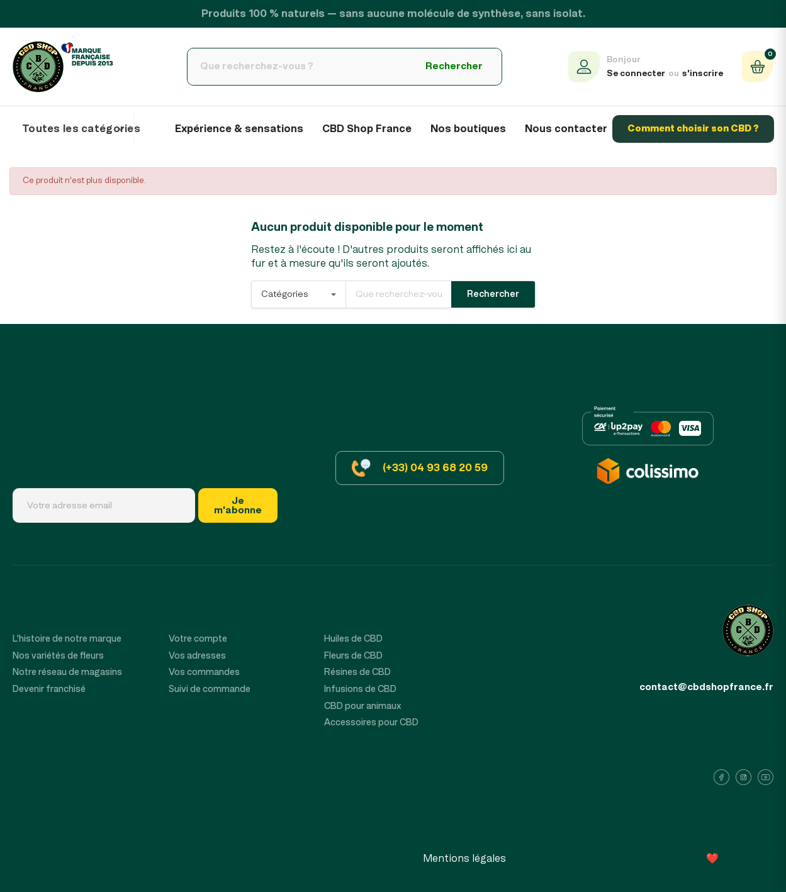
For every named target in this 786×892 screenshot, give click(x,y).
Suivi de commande (209, 689)
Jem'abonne (238, 505)
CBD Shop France (367, 129)
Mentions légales (464, 859)
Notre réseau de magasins (67, 672)
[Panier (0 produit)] (757, 66)
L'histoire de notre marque (67, 639)
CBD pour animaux (362, 706)
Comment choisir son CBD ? (693, 129)
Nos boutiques (468, 129)
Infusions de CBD (360, 689)
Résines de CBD (357, 672)
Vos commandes (204, 672)
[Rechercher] (297, 66)
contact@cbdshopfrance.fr (706, 687)
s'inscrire (702, 73)
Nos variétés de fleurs (58, 656)
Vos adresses (197, 656)
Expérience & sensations (239, 129)
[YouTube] (765, 777)
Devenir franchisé (49, 689)
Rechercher (454, 66)
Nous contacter (566, 129)
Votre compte (198, 639)
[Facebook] (721, 777)
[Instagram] (743, 777)
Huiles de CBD (353, 639)
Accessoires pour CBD (371, 722)
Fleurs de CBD (353, 656)
